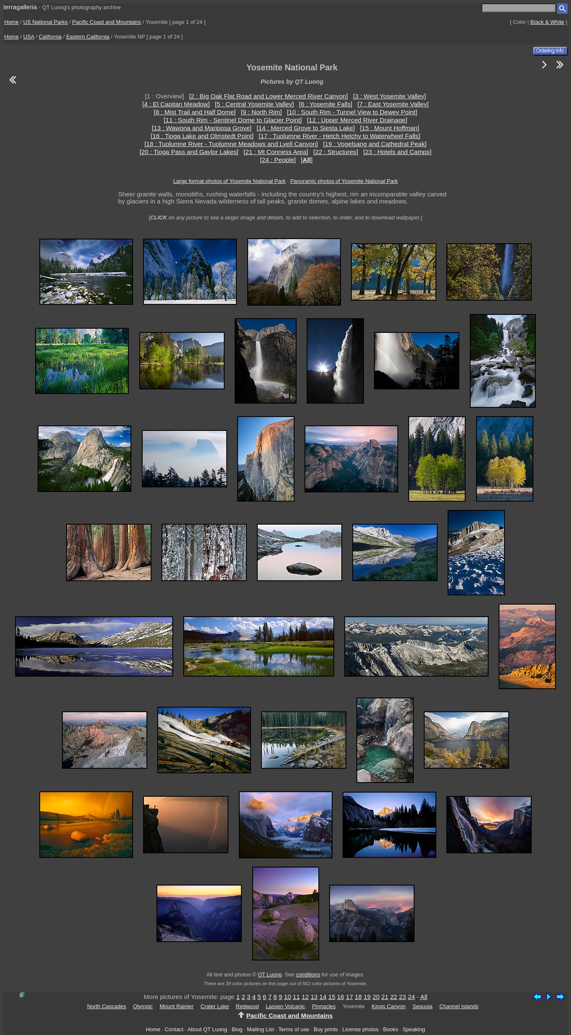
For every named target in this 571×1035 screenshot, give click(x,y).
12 (305, 996)
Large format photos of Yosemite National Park (229, 181)
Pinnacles (323, 1006)
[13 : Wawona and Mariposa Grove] (201, 127)
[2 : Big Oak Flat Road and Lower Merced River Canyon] (268, 96)
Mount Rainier (177, 1006)
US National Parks (45, 22)
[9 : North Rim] (261, 112)
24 (411, 996)
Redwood (247, 1006)
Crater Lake (214, 1006)
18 (358, 996)
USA (28, 36)
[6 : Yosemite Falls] (325, 104)
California (49, 36)
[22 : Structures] (335, 151)
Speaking (413, 1029)
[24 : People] (278, 159)
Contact (174, 1029)
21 (385, 996)
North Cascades (106, 1006)
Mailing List (260, 1029)
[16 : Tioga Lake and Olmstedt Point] (202, 135)
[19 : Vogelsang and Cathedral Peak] (374, 143)
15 (331, 996)
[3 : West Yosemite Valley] (389, 96)
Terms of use (293, 1029)
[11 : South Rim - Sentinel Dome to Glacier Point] (233, 120)
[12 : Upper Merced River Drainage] (357, 120)
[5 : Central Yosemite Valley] (254, 104)
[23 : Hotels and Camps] (397, 151)
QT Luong (270, 974)
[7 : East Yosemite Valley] (393, 104)
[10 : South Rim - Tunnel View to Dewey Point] (352, 112)
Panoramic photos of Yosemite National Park (344, 181)
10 (287, 996)
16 (340, 996)
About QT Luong (207, 1029)
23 (402, 996)
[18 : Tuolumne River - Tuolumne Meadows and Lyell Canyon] (231, 143)
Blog (237, 1029)
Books (390, 1029)
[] (306, 159)
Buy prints (326, 1029)
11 (296, 996)
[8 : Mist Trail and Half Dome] (195, 112)
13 (314, 996)
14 (323, 996)
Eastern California (87, 36)
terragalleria (20, 6)
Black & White (547, 22)
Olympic (143, 1006)
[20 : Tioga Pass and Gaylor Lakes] (189, 151)
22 (393, 996)
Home (11, 22)
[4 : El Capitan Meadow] (176, 104)
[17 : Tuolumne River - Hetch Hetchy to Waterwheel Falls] (339, 135)
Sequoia (422, 1006)
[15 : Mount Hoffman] (389, 127)
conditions (308, 974)
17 (349, 996)
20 (375, 996)
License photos (360, 1029)
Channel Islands (458, 1006)
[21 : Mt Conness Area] (275, 151)
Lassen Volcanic (285, 1006)
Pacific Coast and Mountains (106, 22)
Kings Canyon (389, 1006)
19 (367, 996)
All (424, 996)
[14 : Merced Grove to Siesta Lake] (306, 127)
